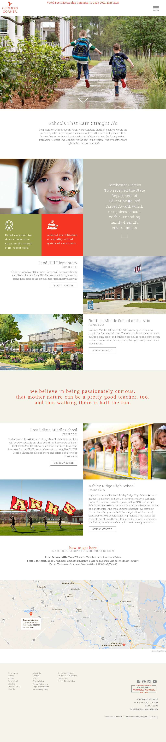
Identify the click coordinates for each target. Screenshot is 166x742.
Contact (36, 675)
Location (11, 684)
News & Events (14, 686)
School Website (64, 463)
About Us (37, 673)
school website (102, 529)
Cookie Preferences (40, 684)
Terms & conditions (66, 673)
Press (35, 678)
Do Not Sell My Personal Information (67, 677)
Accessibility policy (40, 689)
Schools (11, 678)
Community (13, 673)
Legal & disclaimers (41, 686)
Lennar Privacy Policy (66, 681)
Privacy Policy (38, 681)
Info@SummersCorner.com (144, 708)
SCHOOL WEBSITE (64, 285)
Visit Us (11, 689)
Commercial (13, 681)
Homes (11, 675)
